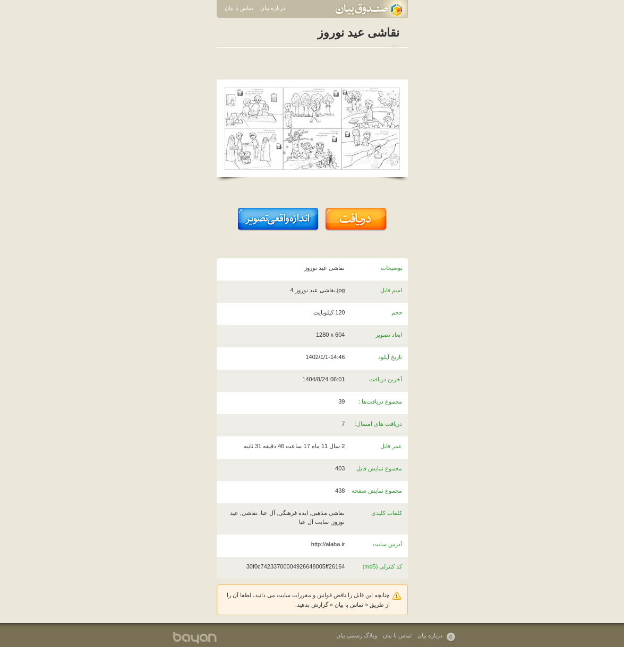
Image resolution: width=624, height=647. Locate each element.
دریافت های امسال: (378, 424)
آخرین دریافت (385, 379)
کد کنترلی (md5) (383, 566)
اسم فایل (391, 290)
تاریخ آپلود (390, 357)
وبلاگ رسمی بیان (356, 635)
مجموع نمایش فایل (379, 468)
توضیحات (392, 268)
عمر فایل (391, 446)
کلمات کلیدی (386, 513)
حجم (397, 312)
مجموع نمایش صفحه (377, 490)
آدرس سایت (387, 544)
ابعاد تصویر (388, 334)
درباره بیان (272, 8)
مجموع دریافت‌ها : (380, 401)
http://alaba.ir (328, 544)
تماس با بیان (239, 8)
